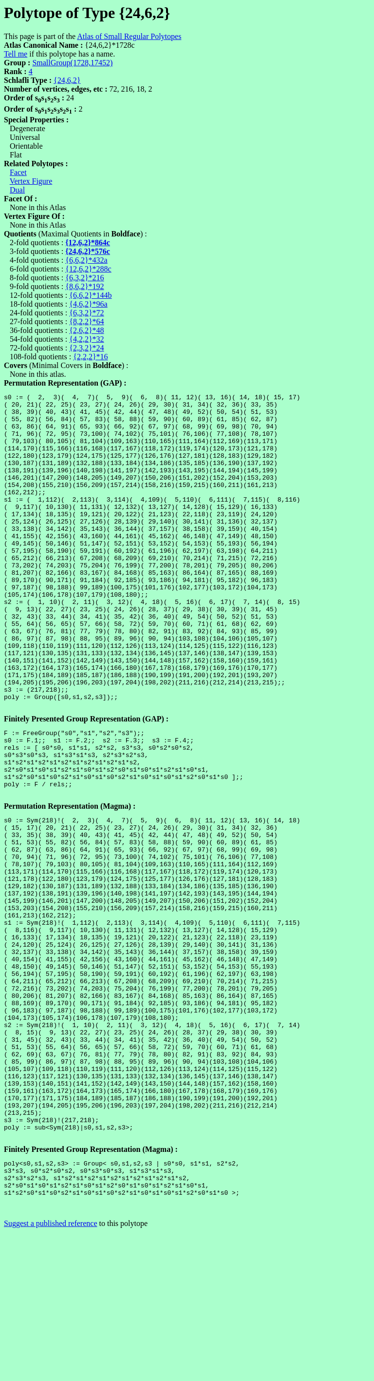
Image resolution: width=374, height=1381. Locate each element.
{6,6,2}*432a (86, 260)
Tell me (15, 54)
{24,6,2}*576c (87, 251)
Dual (17, 190)
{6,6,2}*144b (90, 295)
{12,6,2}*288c (88, 269)
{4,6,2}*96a (88, 304)
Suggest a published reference (50, 1372)
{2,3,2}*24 (86, 348)
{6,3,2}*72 (86, 313)
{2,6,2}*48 (86, 330)
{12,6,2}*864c (87, 242)
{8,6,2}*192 (84, 286)
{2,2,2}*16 (90, 356)
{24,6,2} (67, 80)
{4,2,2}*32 (86, 339)
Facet (18, 172)
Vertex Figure (31, 181)
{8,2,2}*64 (86, 321)
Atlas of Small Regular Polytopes (129, 36)
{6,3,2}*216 (84, 277)
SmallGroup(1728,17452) (72, 62)
